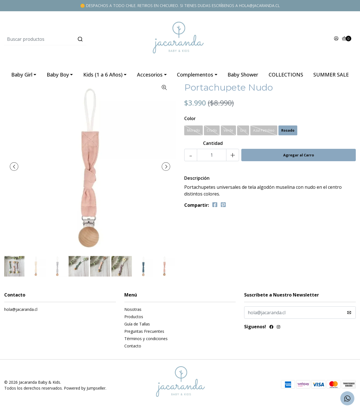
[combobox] (63, 39)
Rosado (287, 130)
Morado (193, 130)
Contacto (132, 346)
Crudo (212, 130)
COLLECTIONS (286, 74)
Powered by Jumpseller (84, 388)
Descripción (197, 178)
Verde (228, 130)
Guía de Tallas (137, 324)
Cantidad (213, 143)
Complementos (195, 74)
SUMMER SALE (331, 74)
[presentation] (14, 166)
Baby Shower (243, 74)
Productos (133, 316)
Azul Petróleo (263, 130)
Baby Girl (21, 74)
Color (190, 118)
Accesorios (150, 74)
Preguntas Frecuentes (144, 331)
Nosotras (132, 309)
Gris (243, 130)
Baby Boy (58, 74)
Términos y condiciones (146, 338)
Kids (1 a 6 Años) (103, 74)
